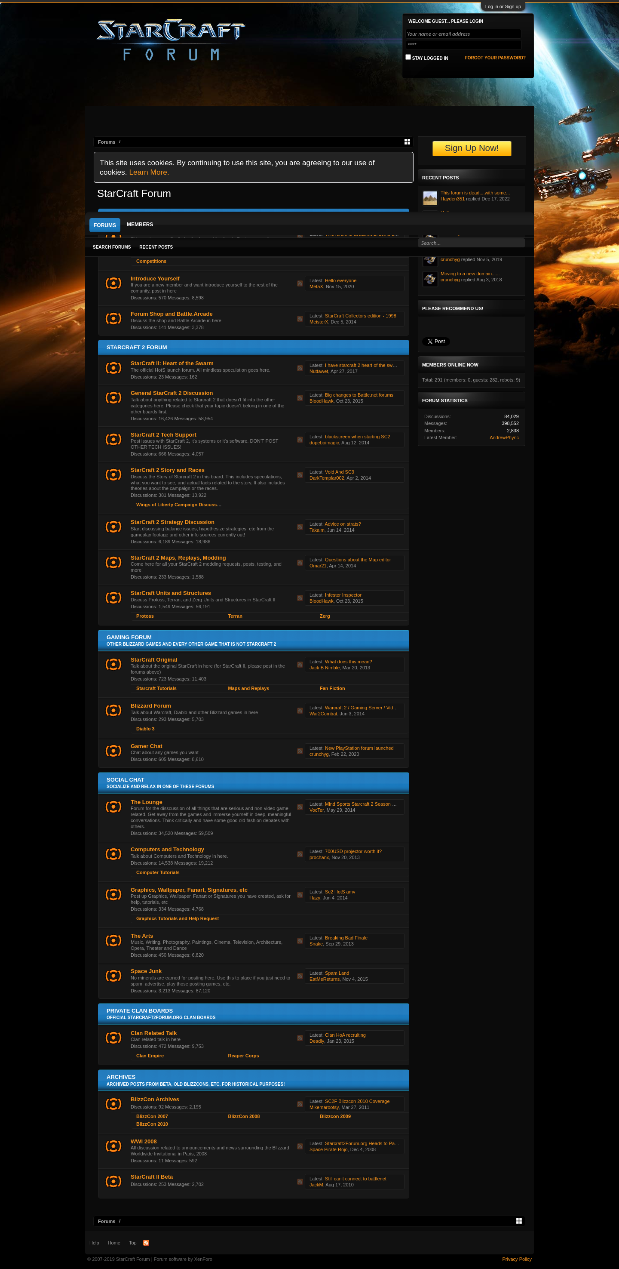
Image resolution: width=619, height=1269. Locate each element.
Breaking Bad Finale (346, 937)
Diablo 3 (145, 728)
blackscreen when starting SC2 (357, 436)
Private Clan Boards (140, 1010)
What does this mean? (348, 661)
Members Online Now (450, 364)
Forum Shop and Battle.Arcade (172, 314)
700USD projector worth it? (353, 851)
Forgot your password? (495, 57)
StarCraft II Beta (152, 1177)
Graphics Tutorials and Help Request (177, 918)
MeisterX (319, 321)
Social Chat (125, 779)
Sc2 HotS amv (340, 891)
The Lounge (146, 802)
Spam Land (337, 973)
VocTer (317, 810)
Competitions (151, 261)
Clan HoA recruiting (345, 1035)
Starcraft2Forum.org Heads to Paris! (363, 1143)
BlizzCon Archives (155, 1099)
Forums (105, 225)
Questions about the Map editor (358, 559)
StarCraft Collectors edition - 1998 (360, 315)
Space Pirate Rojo (329, 1149)
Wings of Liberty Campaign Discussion (180, 504)
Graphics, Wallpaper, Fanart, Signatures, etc (189, 890)
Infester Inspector (343, 595)
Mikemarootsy (324, 1107)
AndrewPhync (504, 437)
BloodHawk (322, 400)
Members (140, 225)
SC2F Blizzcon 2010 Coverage (357, 1101)
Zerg (325, 616)
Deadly (317, 1041)
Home (114, 1242)
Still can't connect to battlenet (355, 1178)
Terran (235, 616)
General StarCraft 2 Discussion (172, 393)
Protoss (145, 616)
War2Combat (323, 713)
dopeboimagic (324, 442)
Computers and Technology (167, 849)
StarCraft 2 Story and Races (168, 470)
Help (94, 1242)
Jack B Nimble (325, 667)
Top (133, 1242)
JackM (316, 1184)
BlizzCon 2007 (152, 1116)
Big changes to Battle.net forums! (360, 394)
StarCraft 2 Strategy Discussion (173, 522)
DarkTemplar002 (327, 477)
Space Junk (146, 971)
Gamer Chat (146, 746)
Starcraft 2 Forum (137, 347)
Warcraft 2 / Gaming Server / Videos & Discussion (377, 707)
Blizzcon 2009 (335, 1116)
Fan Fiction (332, 688)
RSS (300, 283)
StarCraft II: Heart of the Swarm (172, 363)
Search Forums (112, 247)
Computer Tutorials (158, 872)
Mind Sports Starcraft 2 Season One (363, 804)
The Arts (142, 936)
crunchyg (319, 754)
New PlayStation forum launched (359, 748)
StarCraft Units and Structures (171, 593)
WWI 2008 (144, 1141)
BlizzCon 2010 (152, 1124)
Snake (316, 943)
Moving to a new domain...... (470, 273)
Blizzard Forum (151, 705)
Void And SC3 (339, 471)
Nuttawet (319, 371)
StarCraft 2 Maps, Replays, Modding (178, 557)
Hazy (315, 897)
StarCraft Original (154, 659)
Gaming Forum (129, 637)
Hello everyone (340, 280)
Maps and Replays (248, 688)
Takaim (317, 530)
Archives (121, 1077)
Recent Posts (156, 247)
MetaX (316, 286)
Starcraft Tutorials (156, 688)
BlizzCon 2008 (244, 1116)
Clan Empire (150, 1055)
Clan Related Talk (154, 1033)
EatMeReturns (325, 979)
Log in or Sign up (503, 6)
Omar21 (318, 565)
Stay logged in (426, 57)
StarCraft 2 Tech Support (163, 434)
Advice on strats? (343, 524)
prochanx (319, 857)
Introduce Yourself (155, 278)
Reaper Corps (243, 1055)
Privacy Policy (517, 1259)
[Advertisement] (309, 147)
